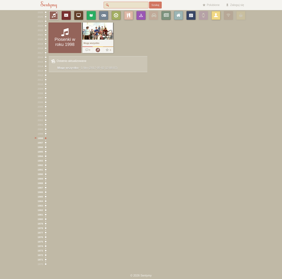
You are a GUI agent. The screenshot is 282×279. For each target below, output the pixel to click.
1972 (40, 255)
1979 (40, 223)
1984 (40, 201)
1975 (40, 241)
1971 (40, 259)
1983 (40, 205)
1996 (40, 147)
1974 (40, 246)
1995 (40, 151)
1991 (40, 169)
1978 (40, 228)
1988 (40, 183)
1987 (40, 187)
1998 (40, 138)
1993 (40, 160)
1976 (40, 237)
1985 (40, 196)
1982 (40, 210)
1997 (40, 142)
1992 (40, 165)
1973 (40, 250)
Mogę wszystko (87, 67)
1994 (40, 156)
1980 (40, 219)
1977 (40, 232)
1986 (40, 192)
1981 (40, 214)
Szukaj (155, 5)
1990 (40, 174)
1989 (40, 178)
